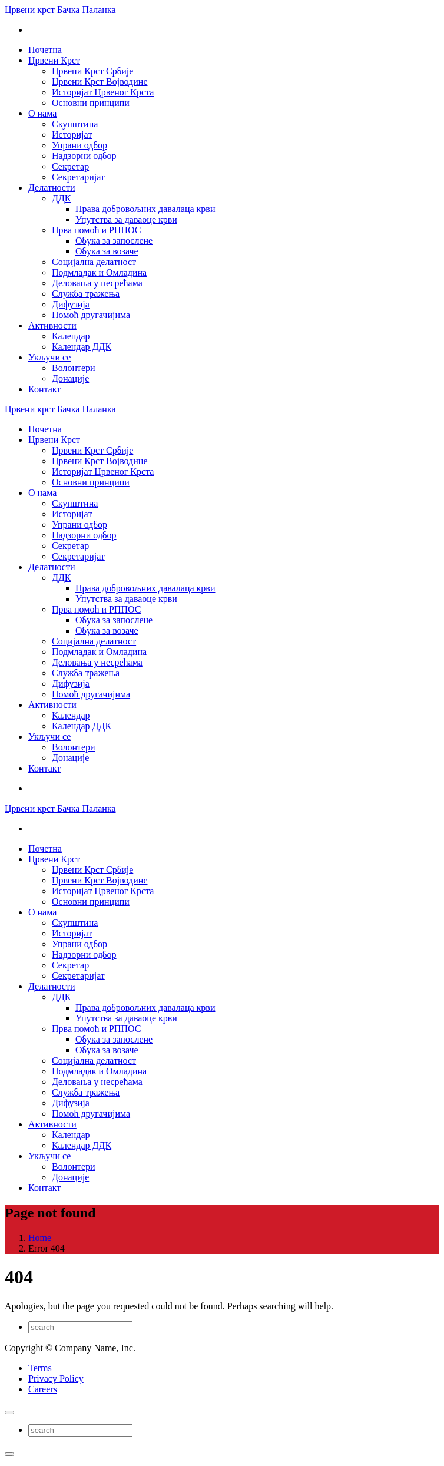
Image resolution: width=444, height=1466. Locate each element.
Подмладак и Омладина (99, 272)
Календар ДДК (81, 347)
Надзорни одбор (84, 156)
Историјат (72, 135)
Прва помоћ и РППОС (96, 230)
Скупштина (75, 124)
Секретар (70, 166)
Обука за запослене (114, 241)
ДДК (61, 198)
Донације (70, 378)
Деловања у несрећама (97, 283)
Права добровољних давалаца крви (145, 209)
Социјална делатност (94, 262)
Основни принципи (91, 103)
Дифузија (71, 304)
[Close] (9, 1412)
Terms (40, 1368)
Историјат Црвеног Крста (103, 92)
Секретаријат (78, 177)
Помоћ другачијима (91, 315)
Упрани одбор (79, 145)
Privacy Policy (56, 1379)
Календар (71, 336)
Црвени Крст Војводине (99, 82)
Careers (42, 1389)
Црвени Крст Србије (92, 71)
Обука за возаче (106, 251)
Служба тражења (86, 294)
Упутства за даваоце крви (126, 219)
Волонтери (73, 368)
